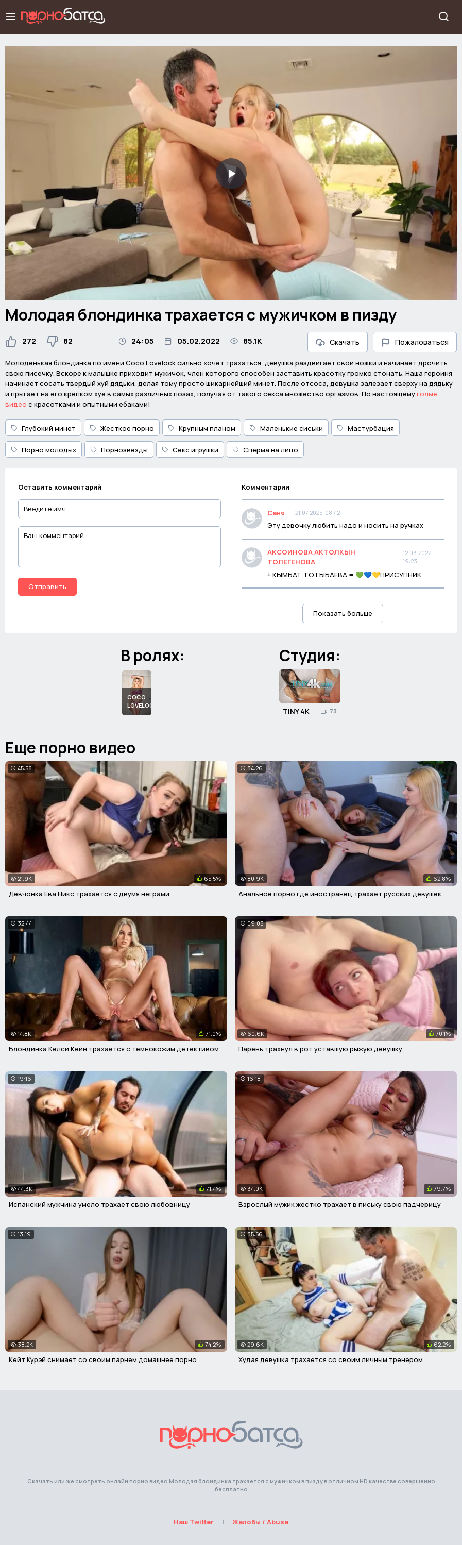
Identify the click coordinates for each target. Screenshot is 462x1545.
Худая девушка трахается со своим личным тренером (330, 1359)
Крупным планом (201, 428)
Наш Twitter (194, 1521)
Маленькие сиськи (286, 428)
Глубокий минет (43, 428)
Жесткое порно (122, 428)
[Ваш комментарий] (119, 546)
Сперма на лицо (265, 450)
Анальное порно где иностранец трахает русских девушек (339, 893)
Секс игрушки (190, 450)
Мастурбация (365, 428)
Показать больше (342, 613)
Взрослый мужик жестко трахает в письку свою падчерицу (339, 1204)
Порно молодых (43, 450)
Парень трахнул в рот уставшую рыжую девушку (320, 1048)
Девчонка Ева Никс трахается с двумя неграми (89, 893)
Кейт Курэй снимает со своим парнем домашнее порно (103, 1359)
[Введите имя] (119, 508)
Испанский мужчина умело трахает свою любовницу (99, 1204)
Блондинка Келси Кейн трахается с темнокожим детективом (114, 1048)
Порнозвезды (119, 450)
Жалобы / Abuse (260, 1521)
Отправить (47, 586)
